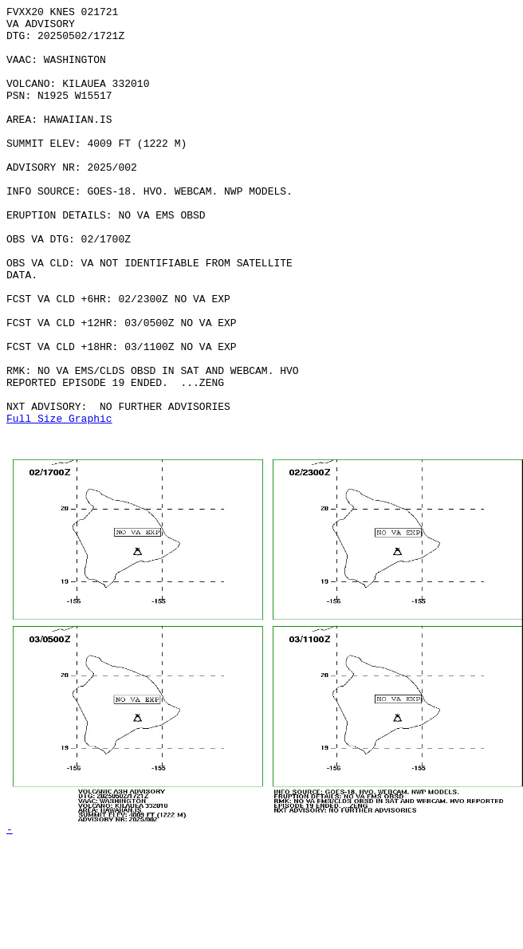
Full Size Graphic (59, 501)
